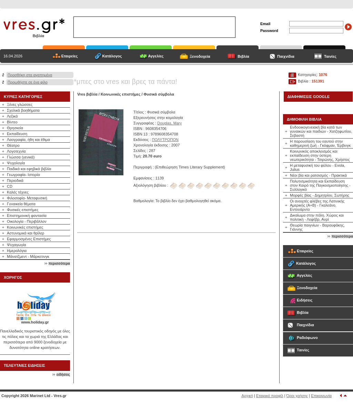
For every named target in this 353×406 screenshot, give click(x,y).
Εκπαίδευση (17, 134)
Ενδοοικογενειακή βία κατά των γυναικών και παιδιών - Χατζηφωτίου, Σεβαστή (321, 131)
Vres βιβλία (87, 94)
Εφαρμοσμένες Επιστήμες (29, 239)
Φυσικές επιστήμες (23, 210)
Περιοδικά (15, 180)
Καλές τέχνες (18, 192)
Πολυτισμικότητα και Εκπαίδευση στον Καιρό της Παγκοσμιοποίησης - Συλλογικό (320, 185)
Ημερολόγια (17, 251)
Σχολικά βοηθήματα (23, 110)
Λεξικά (12, 116)
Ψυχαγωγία (16, 245)
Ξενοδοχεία (200, 56)
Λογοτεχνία (16, 151)
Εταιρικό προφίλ (269, 396)
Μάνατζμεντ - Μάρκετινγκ (28, 256)
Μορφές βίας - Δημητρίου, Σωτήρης (319, 195)
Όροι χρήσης (297, 396)
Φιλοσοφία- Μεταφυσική (27, 198)
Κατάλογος (112, 56)
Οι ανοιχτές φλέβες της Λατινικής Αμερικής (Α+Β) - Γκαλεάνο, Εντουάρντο (317, 205)
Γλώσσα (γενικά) (20, 157)
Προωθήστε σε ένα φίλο (28, 82)
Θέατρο (13, 145)
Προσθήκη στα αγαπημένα (30, 75)
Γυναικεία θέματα (21, 204)
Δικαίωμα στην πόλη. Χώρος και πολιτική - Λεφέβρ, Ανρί (317, 217)
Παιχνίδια (285, 56)
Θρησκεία (15, 128)
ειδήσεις (63, 374)
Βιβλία (243, 56)
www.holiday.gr (35, 322)
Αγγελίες (155, 56)
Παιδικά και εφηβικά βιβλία (29, 169)
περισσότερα (59, 263)
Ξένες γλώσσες (19, 104)
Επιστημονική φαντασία (27, 215)
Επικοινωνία (321, 396)
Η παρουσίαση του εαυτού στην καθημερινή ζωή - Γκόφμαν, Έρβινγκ (320, 143)
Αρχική (247, 396)
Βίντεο (12, 122)
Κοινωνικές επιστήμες (25, 227)
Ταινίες (330, 56)
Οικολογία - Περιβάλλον (27, 221)
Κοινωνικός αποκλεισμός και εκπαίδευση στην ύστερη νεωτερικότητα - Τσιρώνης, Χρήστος (320, 155)
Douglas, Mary (169, 123)
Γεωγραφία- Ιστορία (23, 175)
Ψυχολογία (16, 163)
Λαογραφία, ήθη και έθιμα (28, 140)
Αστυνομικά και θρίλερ (25, 233)
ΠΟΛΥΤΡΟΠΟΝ (165, 140)
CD (9, 186)
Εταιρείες (69, 56)
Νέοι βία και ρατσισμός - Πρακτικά (318, 175)
